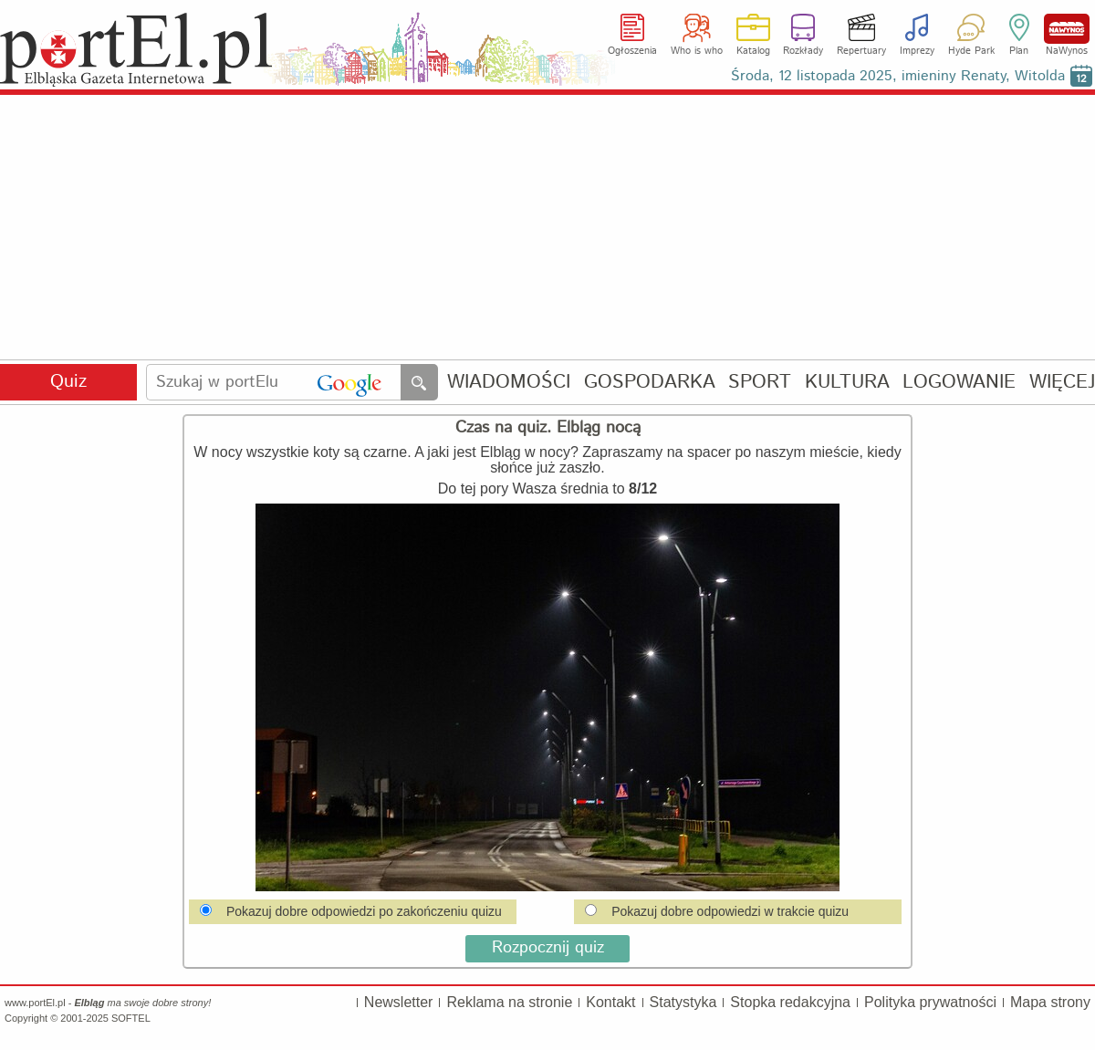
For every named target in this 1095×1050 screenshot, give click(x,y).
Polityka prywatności (930, 1002)
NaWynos (1067, 29)
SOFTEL (131, 1018)
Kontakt (610, 1002)
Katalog (753, 51)
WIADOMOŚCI (508, 382)
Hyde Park (971, 51)
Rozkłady (803, 51)
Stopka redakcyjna (790, 1002)
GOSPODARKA (649, 382)
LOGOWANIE (959, 382)
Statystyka (683, 1002)
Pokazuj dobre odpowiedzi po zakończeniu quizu (351, 911)
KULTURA (847, 382)
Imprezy (917, 51)
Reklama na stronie (509, 1002)
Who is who (697, 51)
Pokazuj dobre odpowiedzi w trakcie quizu (717, 911)
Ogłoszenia (632, 51)
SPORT (759, 382)
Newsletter (398, 1002)
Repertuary (861, 51)
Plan (1018, 51)
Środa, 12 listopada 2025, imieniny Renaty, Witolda (898, 76)
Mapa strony (1050, 1002)
